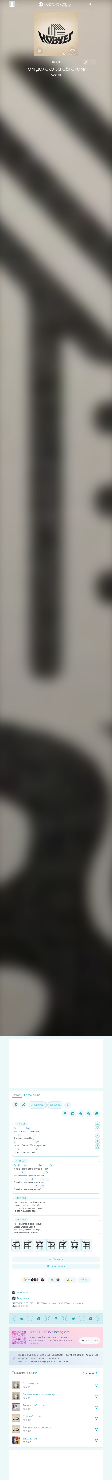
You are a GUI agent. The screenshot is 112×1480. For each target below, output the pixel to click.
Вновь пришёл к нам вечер (39, 1394)
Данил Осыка (20, 1293)
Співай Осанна (32, 1416)
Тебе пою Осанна (34, 1405)
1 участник (23, 1298)
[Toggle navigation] (98, 4)
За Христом (30, 1438)
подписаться (90, 1340)
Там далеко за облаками (37, 1427)
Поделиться (56, 1266)
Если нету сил (31, 1383)
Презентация (32, 1095)
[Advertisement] (56, 1063)
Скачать (56, 1259)
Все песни (90, 1373)
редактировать (86, 1355)
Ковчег (56, 74)
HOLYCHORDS (40, 1332)
